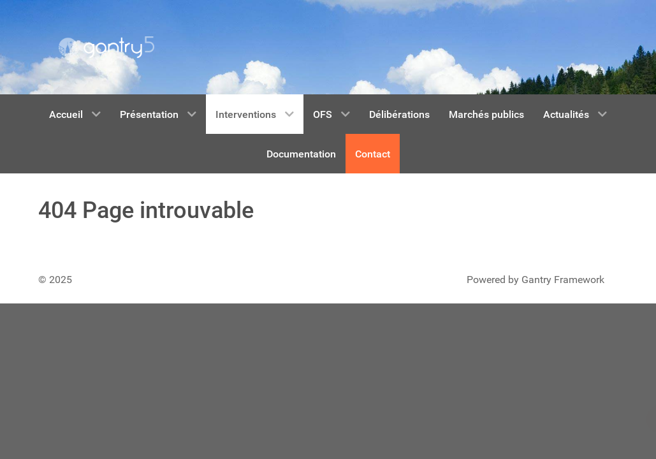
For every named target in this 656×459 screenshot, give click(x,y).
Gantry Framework (562, 279)
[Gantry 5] (106, 47)
